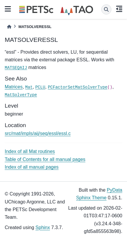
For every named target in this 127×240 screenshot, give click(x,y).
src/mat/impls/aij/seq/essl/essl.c (38, 133)
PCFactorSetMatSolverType (78, 87)
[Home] (9, 27)
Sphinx (42, 227)
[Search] (106, 9)
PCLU (40, 87)
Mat (28, 87)
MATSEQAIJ (16, 67)
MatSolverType (21, 95)
